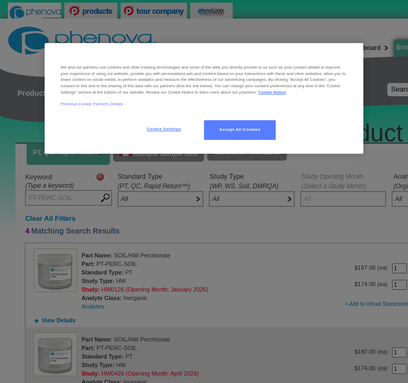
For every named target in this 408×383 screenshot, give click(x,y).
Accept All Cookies (240, 129)
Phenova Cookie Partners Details (92, 104)
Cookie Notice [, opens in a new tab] (272, 92)
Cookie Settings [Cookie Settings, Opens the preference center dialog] (164, 129)
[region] (204, 98)
